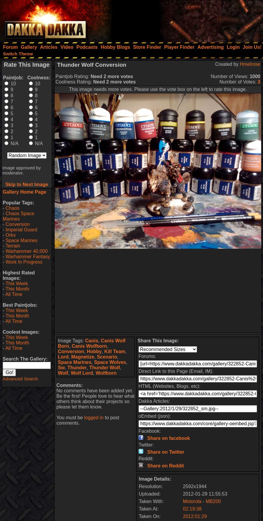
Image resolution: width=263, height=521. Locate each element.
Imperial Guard (21, 229)
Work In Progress (24, 262)
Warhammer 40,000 (27, 251)
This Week (16, 283)
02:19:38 (192, 508)
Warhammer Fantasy (28, 256)
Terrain (12, 245)
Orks (11, 235)
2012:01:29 (195, 516)
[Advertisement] (183, 19)
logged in (94, 417)
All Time (13, 294)
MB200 (213, 501)
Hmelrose (250, 64)
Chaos (12, 208)
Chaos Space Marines (18, 216)
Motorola (192, 501)
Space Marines (22, 240)
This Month (17, 288)
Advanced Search (20, 378)
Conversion (18, 224)
